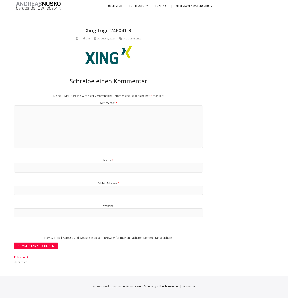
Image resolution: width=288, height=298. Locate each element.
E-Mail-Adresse (108, 183)
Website (108, 206)
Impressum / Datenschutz (194, 6)
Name (108, 160)
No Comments (130, 38)
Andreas (83, 38)
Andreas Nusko (101, 286)
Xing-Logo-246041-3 (108, 30)
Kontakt (161, 6)
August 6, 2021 (104, 38)
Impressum (189, 286)
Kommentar (108, 103)
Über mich (115, 6)
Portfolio (137, 6)
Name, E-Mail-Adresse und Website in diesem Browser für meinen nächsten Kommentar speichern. (108, 238)
